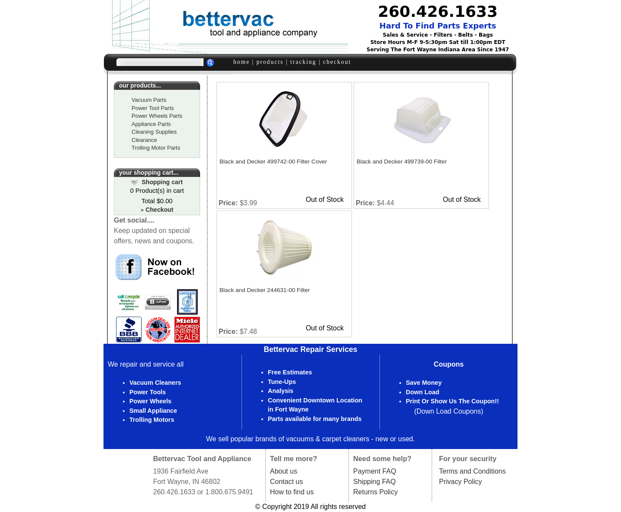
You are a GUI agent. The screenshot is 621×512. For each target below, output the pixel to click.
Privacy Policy (460, 481)
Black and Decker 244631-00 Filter (265, 290)
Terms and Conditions (472, 471)
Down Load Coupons (449, 411)
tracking (303, 62)
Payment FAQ (374, 471)
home (241, 62)
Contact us (286, 481)
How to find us (292, 492)
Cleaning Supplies (154, 132)
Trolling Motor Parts (156, 147)
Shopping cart (162, 182)
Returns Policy (375, 492)
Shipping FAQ (374, 481)
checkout (337, 62)
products (270, 62)
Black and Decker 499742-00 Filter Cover (273, 161)
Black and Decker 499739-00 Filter (402, 161)
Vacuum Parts (149, 100)
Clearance (144, 140)
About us (283, 471)
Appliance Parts (151, 124)
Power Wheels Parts (157, 116)
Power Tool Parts (153, 108)
